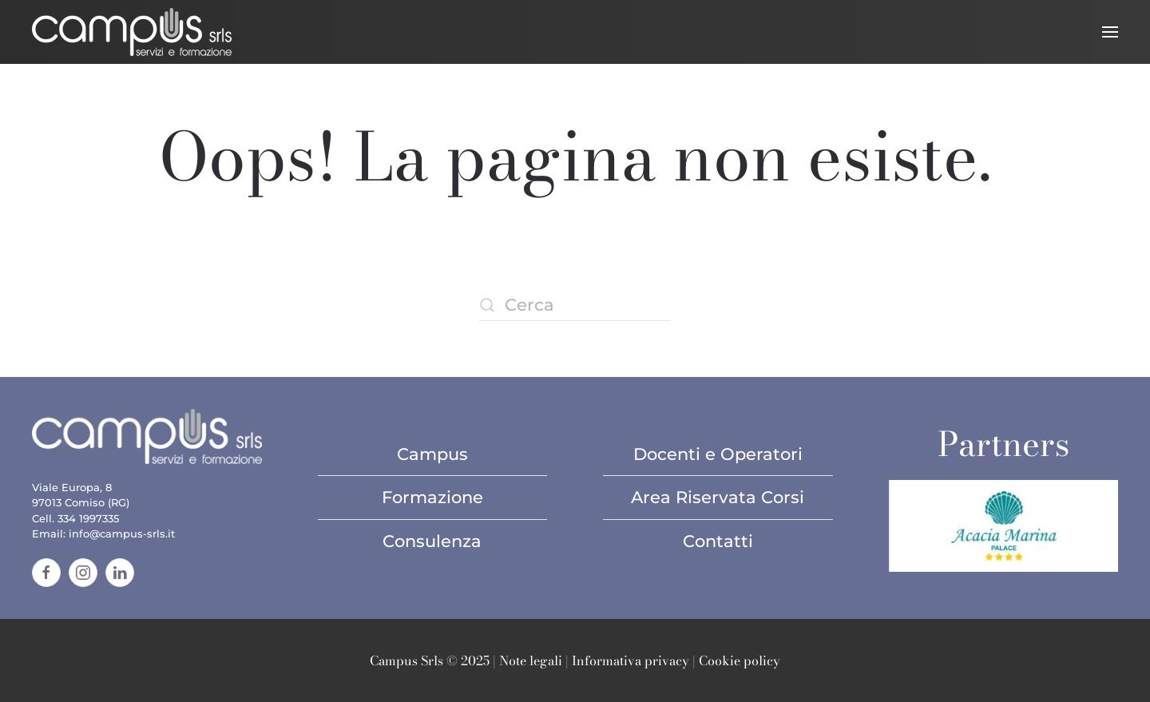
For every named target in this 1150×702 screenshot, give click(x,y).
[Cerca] (575, 305)
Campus (432, 454)
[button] (1110, 32)
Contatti (718, 541)
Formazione (432, 497)
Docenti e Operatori (718, 454)
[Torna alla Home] (132, 32)
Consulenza (432, 541)
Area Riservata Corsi (717, 497)
